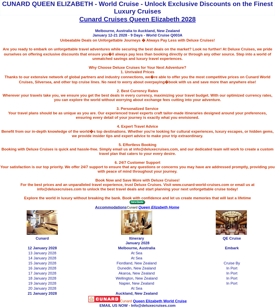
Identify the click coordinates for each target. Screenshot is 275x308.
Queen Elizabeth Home (158, 207)
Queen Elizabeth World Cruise (160, 301)
